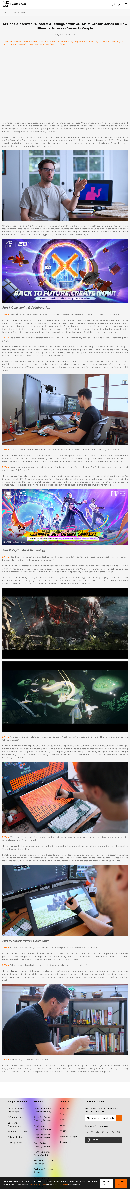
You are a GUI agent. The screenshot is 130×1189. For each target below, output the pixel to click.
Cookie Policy (15, 1142)
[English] (103, 1140)
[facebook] (92, 1132)
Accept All (121, 1183)
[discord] (97, 1132)
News (14, 12)
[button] (113, 4)
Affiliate (64, 1131)
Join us (63, 1142)
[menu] (124, 4)
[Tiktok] (108, 1132)
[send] (119, 1118)
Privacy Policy (15, 1137)
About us (64, 1108)
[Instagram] (87, 1132)
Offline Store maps (18, 1117)
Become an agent (69, 1136)
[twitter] (113, 1132)
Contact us (65, 1114)
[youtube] (118, 1132)
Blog (62, 1119)
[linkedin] (103, 1132)
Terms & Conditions (18, 1131)
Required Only (106, 1183)
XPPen (5, 12)
